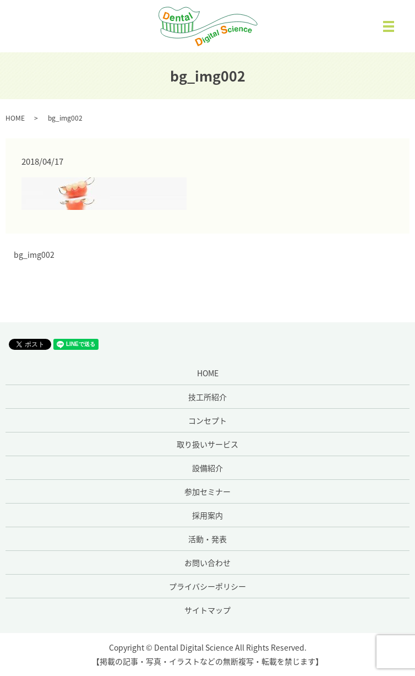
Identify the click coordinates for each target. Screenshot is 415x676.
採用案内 (207, 515)
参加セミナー (207, 491)
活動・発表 (207, 538)
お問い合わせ (207, 562)
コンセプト (207, 420)
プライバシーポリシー (207, 586)
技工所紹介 (207, 396)
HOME (15, 118)
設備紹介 (207, 467)
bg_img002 (34, 255)
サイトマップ (207, 609)
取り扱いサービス (207, 444)
